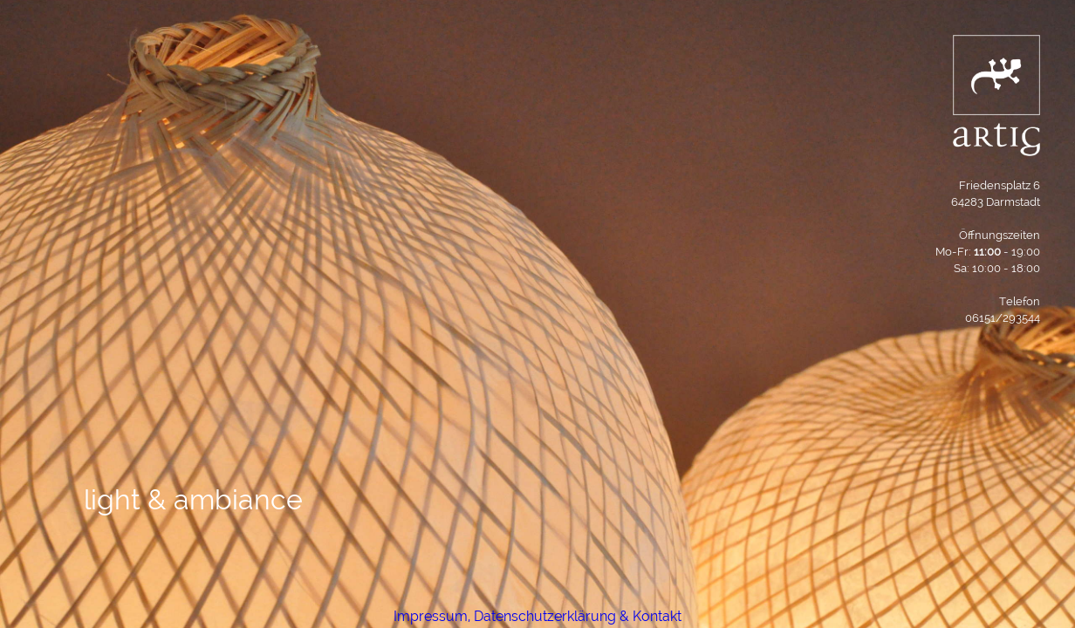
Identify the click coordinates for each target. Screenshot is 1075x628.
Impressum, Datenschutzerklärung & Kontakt (537, 616)
